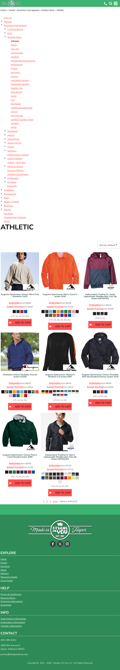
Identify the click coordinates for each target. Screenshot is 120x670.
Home (3, 10)
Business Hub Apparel (28, 10)
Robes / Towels (11, 201)
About (4, 570)
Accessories (10, 194)
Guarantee (6, 605)
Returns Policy (8, 598)
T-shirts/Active (15, 29)
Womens (15, 72)
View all (8, 17)
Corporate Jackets (20, 84)
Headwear (9, 190)
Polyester (12, 186)
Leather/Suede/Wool (21, 107)
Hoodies (15, 57)
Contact (5, 573)
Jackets (15, 123)
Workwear (16, 103)
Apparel (8, 21)
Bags (6, 197)
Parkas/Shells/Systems (23, 60)
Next (55, 501)
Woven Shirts (14, 143)
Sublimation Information (13, 618)
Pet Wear (8, 213)
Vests (14, 96)
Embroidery (15, 303)
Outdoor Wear (47, 10)
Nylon (14, 127)
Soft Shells (16, 92)
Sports (14, 76)
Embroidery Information (13, 622)
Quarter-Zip (17, 88)
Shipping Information (12, 601)
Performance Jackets (18, 154)
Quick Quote (7, 580)
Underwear (12, 178)
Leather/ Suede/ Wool (22, 119)
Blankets (8, 205)
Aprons (7, 209)
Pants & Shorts (15, 166)
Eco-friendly (17, 115)
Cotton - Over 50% (16, 162)
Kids (9, 33)
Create (12, 10)
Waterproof (16, 64)
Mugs (7, 221)
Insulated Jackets (20, 80)
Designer (5, 566)
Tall (12, 100)
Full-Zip (15, 49)
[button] (110, 3)
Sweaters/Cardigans (17, 174)
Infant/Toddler (14, 158)
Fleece (14, 68)
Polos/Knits (13, 139)
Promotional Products (15, 217)
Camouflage (17, 53)
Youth (14, 45)
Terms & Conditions (11, 594)
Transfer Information (11, 626)
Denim (14, 111)
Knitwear (12, 182)
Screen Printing (15, 306)
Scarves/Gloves (15, 170)
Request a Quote (9, 577)
